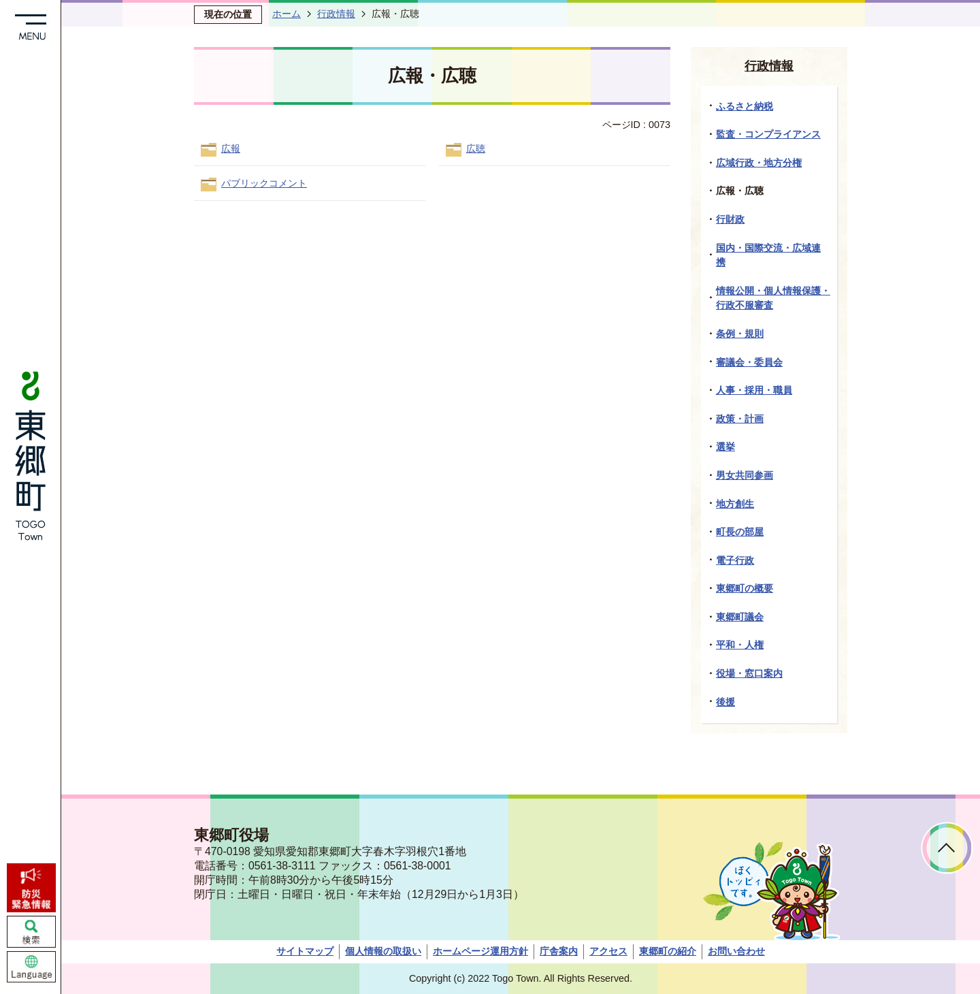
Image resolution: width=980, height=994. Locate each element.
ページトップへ (947, 848)
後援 (725, 701)
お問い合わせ (736, 951)
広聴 (475, 148)
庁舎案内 (559, 951)
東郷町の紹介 (667, 951)
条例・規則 (740, 333)
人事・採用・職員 (754, 390)
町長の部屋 (740, 531)
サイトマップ (304, 951)
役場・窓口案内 (749, 673)
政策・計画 (740, 418)
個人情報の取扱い (383, 951)
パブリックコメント (264, 183)
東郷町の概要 (744, 588)
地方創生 (735, 503)
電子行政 (735, 560)
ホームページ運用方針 (480, 951)
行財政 (730, 219)
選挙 (725, 446)
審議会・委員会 (749, 362)
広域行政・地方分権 (759, 162)
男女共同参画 (744, 475)
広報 (230, 148)
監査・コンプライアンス (768, 134)
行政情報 (336, 13)
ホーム (286, 13)
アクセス (608, 951)
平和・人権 (740, 644)
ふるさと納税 (744, 106)
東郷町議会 (740, 616)
